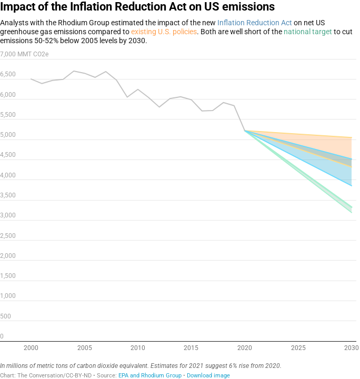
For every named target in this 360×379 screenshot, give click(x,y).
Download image (208, 375)
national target (308, 31)
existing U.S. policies (164, 31)
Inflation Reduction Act (254, 22)
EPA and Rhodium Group (150, 375)
